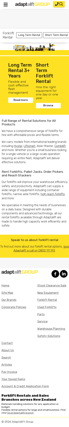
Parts (41, 314)
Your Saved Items (13, 379)
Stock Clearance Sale (51, 285)
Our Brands (8, 300)
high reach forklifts (53, 194)
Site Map (7, 293)
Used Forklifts (46, 307)
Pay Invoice (9, 372)
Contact (7, 343)
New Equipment (48, 293)
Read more (20, 100)
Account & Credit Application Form (25, 386)
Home (5, 285)
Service (42, 321)
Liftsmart (29, 146)
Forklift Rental (47, 300)
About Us (7, 350)
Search (6, 357)
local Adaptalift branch (20, 412)
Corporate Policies (13, 307)
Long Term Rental (29, 35)
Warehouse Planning (51, 328)
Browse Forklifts (48, 106)
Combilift (60, 146)
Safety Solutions (48, 336)
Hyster (18, 146)
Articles (6, 364)
